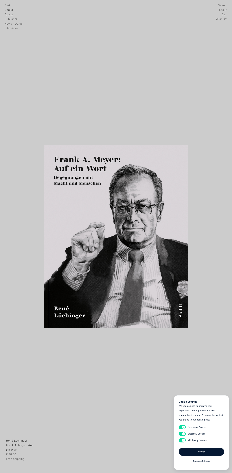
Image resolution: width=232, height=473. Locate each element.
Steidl (8, 5)
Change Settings (201, 461)
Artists (9, 14)
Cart (224, 14)
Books (9, 9)
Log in (223, 9)
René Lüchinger (15, 447)
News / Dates (14, 23)
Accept (201, 451)
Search (222, 5)
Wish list (221, 19)
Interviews (11, 28)
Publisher (11, 19)
